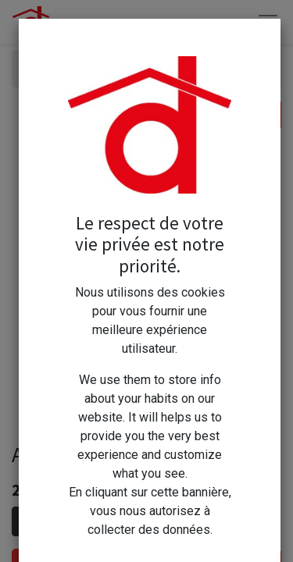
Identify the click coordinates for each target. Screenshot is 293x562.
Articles (45, 68)
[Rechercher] (265, 115)
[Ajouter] (95, 521)
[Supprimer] (27, 521)
